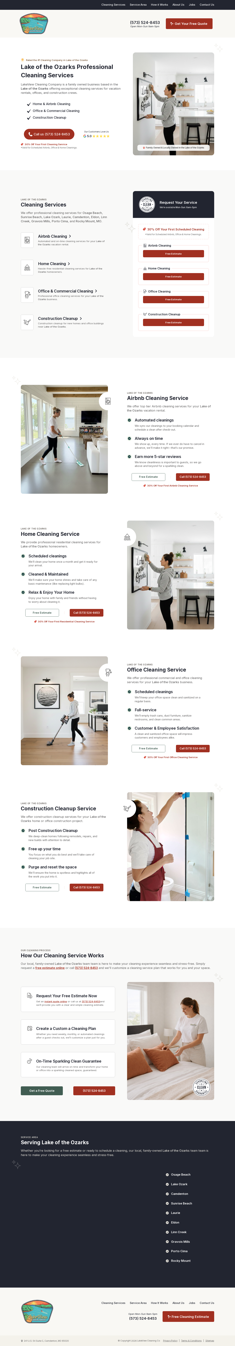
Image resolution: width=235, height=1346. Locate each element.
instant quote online (56, 1001)
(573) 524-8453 (145, 22)
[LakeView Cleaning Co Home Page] (33, 23)
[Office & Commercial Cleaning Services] (27, 295)
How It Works (159, 1303)
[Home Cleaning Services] (27, 267)
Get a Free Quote (41, 1091)
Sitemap (209, 1340)
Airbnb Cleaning (58, 104)
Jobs (192, 4)
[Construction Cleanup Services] (27, 322)
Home (37, 104)
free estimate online (50, 968)
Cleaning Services (113, 4)
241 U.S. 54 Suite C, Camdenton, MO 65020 (46, 1341)
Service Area (138, 4)
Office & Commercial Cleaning (56, 111)
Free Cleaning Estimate (190, 1317)
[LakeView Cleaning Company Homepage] (37, 1312)
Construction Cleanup (49, 117)
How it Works (159, 4)
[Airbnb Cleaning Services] (27, 240)
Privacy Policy (170, 1340)
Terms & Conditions (191, 1340)
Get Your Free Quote (191, 24)
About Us (178, 4)
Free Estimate (173, 253)
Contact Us (207, 4)
